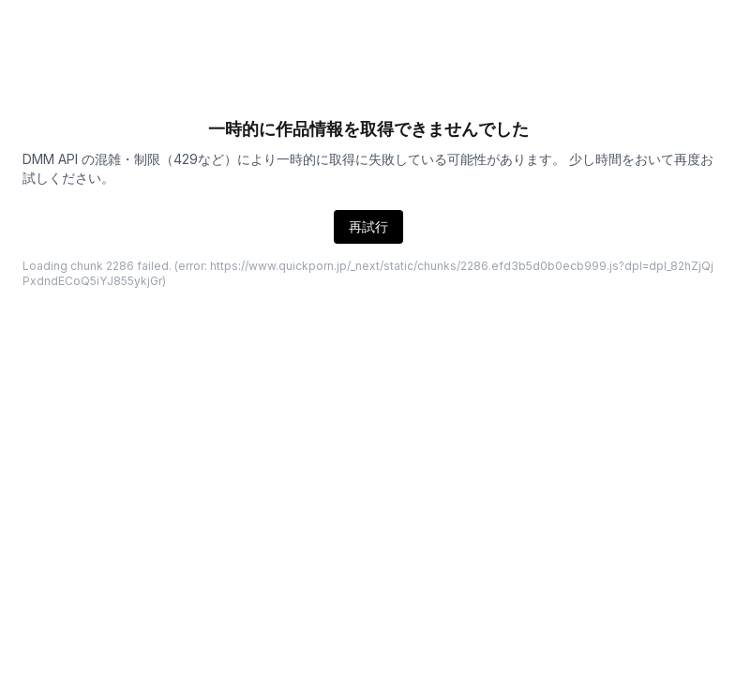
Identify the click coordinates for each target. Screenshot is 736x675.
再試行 (368, 226)
